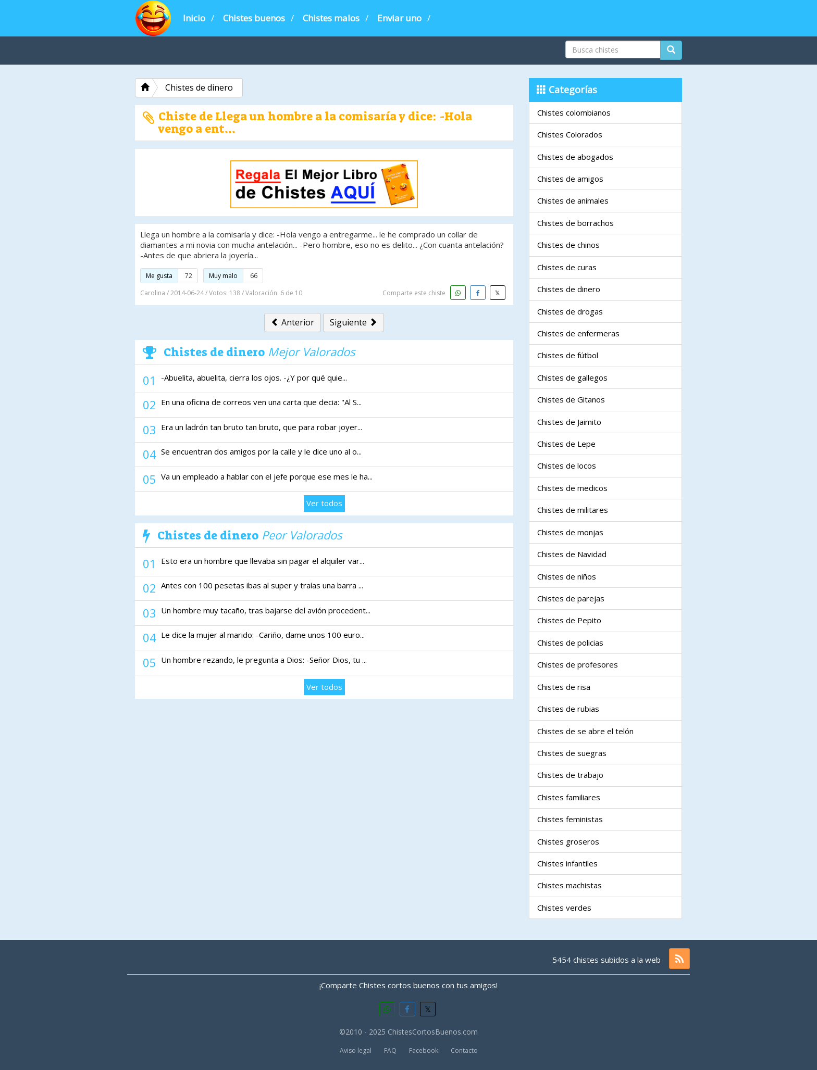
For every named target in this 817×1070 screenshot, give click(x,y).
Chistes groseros (568, 841)
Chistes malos (331, 18)
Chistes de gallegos (572, 377)
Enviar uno (399, 18)
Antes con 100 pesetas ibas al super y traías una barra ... (262, 585)
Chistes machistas (569, 885)
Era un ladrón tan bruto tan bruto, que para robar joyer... (261, 427)
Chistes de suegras (571, 753)
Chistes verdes (564, 907)
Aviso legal (356, 1050)
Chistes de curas (567, 267)
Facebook (423, 1050)
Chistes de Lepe (566, 443)
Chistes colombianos (574, 112)
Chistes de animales (573, 200)
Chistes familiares (568, 797)
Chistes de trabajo (570, 775)
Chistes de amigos (570, 178)
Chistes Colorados (569, 134)
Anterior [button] (292, 322)
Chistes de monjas (570, 532)
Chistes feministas (570, 819)
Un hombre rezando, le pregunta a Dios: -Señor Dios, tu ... (264, 659)
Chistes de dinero (568, 289)
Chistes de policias (570, 642)
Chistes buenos (254, 18)
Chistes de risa (563, 687)
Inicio (194, 18)
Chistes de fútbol (567, 355)
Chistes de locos (566, 465)
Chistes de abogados (575, 157)
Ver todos (324, 503)
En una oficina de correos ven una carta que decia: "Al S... (261, 402)
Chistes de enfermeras (578, 333)
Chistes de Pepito (569, 620)
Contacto (464, 1050)
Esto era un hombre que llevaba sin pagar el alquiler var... (262, 561)
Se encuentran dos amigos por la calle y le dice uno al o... (261, 451)
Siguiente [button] (353, 322)
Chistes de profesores (577, 664)
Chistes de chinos (568, 245)
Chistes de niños (566, 576)
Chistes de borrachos (575, 223)
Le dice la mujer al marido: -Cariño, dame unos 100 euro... (263, 635)
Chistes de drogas (570, 311)
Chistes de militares (572, 510)
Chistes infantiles (567, 863)
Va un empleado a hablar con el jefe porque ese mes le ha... (267, 476)
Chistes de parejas (570, 598)
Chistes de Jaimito (569, 422)
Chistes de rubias (568, 708)
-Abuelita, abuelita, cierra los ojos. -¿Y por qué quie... (254, 377)
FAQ (390, 1050)
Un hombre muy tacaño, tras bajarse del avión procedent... (265, 610)
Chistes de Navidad (571, 554)
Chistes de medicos (572, 488)
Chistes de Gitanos (571, 399)
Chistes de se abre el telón (585, 731)
